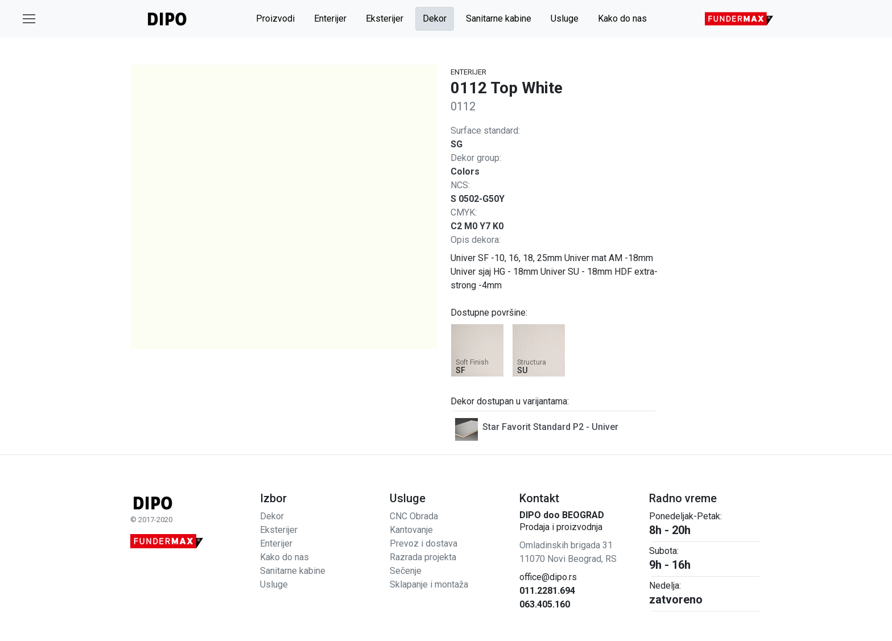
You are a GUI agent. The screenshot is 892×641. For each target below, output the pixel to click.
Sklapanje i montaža (429, 584)
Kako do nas (622, 18)
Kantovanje (411, 529)
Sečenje (406, 570)
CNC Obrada (414, 516)
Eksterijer (384, 18)
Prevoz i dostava (423, 543)
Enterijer (330, 18)
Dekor (435, 18)
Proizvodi (275, 18)
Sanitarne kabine (498, 18)
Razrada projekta (423, 557)
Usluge (565, 18)
